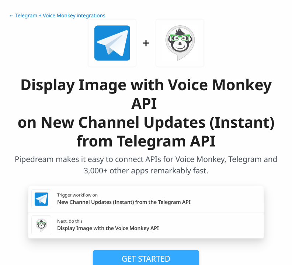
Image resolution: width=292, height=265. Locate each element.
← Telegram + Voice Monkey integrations (57, 15)
